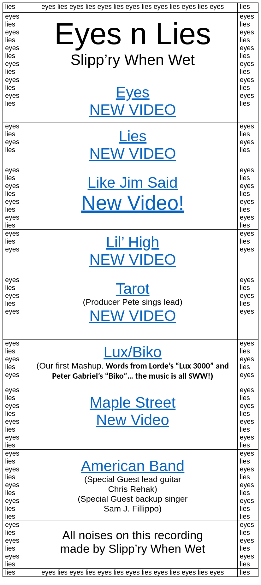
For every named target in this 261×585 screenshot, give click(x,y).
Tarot (133, 288)
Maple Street (132, 402)
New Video (132, 419)
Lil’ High (132, 242)
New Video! (132, 203)
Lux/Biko (133, 352)
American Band (132, 466)
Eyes (133, 92)
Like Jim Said (133, 182)
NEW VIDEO (132, 109)
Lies (132, 136)
